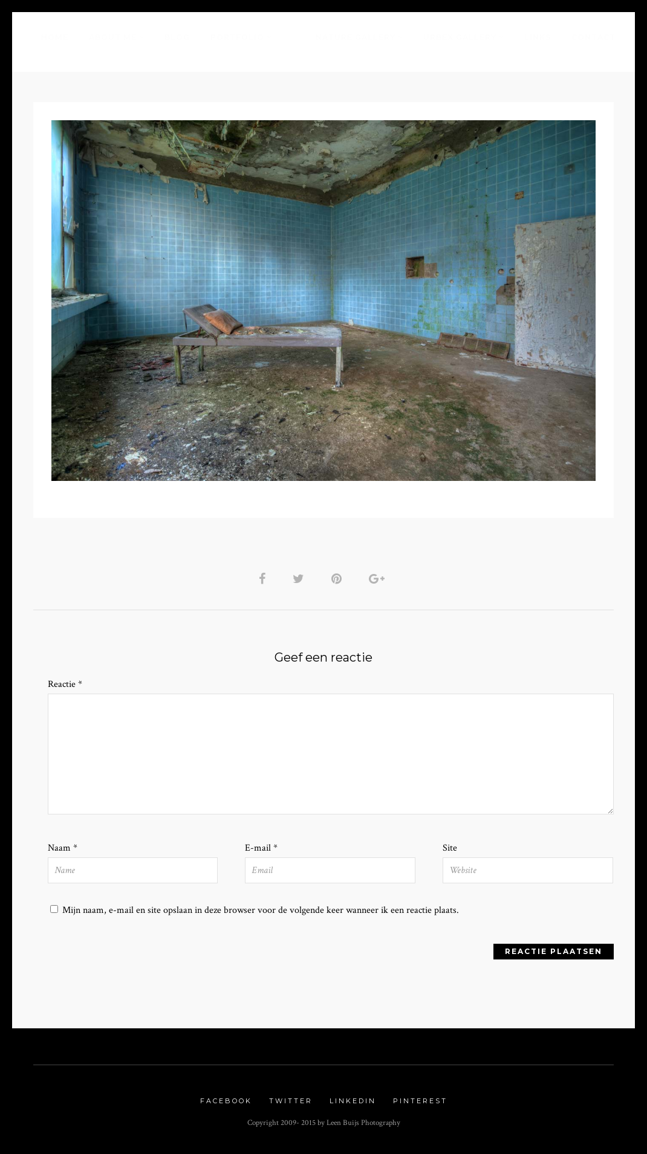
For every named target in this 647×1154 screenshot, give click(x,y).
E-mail (261, 848)
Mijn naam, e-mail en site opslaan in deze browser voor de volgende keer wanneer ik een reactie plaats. (260, 910)
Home (54, 37)
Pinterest (420, 1101)
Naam (62, 848)
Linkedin (353, 1101)
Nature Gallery (355, 37)
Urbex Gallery (459, 37)
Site (450, 848)
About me (113, 37)
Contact (593, 37)
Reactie (65, 684)
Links (537, 37)
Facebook (226, 1101)
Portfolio (237, 37)
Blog (177, 37)
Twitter (291, 1101)
